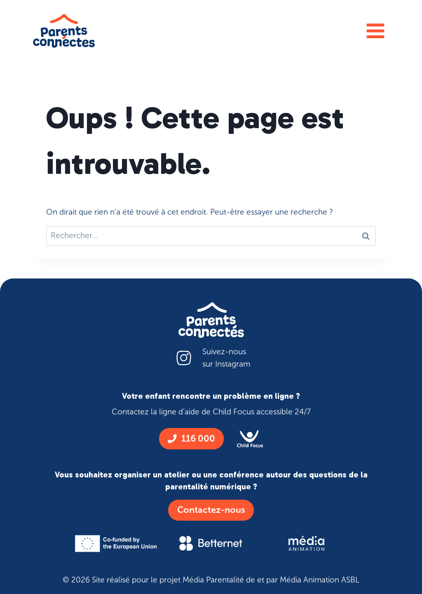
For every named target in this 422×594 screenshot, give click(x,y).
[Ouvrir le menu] (375, 30)
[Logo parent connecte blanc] (211, 320)
